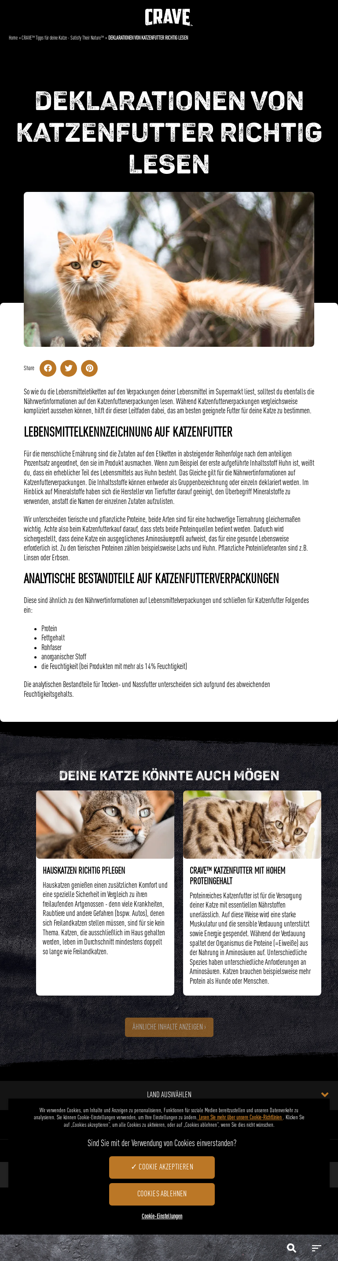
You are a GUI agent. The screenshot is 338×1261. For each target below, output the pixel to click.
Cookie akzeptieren (166, 1167)
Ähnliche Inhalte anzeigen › (169, 1027)
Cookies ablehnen (162, 1194)
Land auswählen (238, 1094)
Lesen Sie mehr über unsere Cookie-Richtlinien (240, 1118)
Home (13, 38)
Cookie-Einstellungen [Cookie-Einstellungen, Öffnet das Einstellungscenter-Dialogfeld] (162, 1216)
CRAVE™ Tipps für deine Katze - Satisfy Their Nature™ (63, 38)
